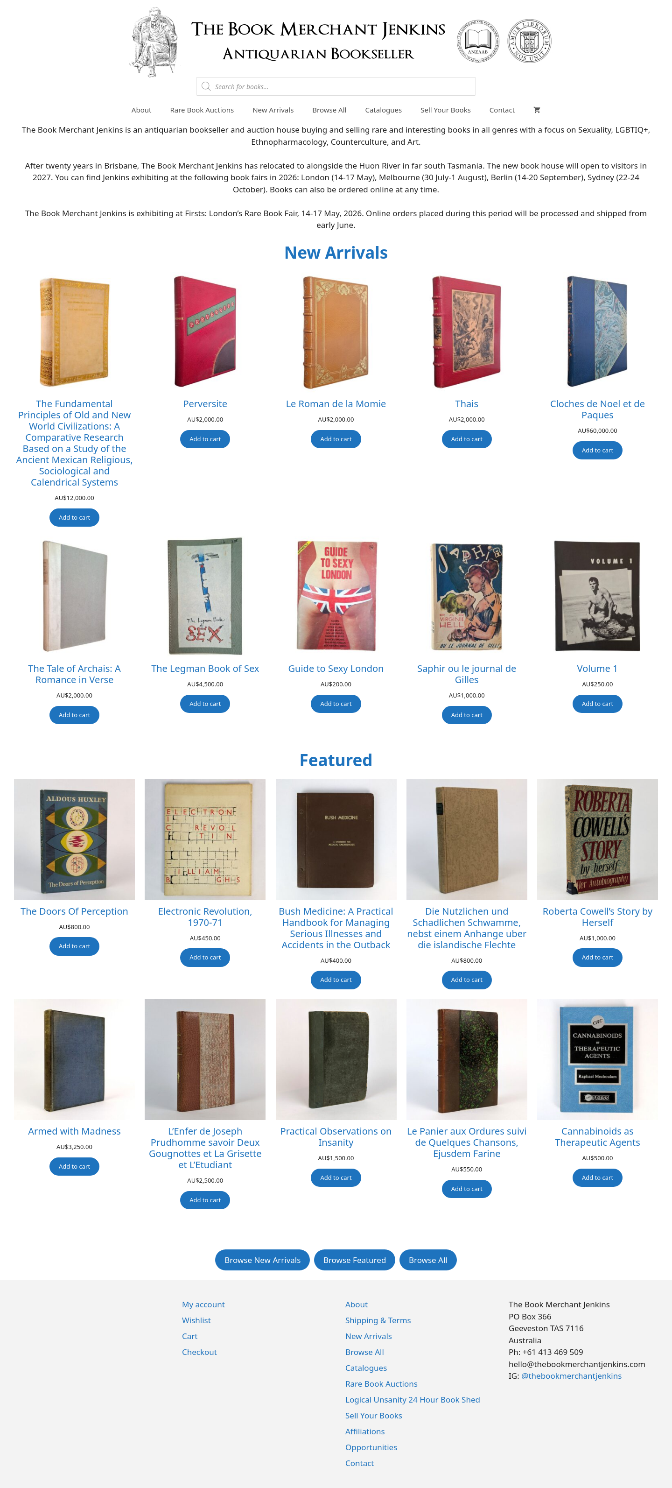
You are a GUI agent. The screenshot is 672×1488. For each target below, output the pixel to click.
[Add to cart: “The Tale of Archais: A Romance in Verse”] (74, 715)
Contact (502, 109)
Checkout (199, 1352)
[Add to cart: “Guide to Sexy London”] (336, 704)
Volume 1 (597, 668)
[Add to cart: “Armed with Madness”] (74, 1166)
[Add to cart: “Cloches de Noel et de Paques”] (598, 450)
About (142, 109)
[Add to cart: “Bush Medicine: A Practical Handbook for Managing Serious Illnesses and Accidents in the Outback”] (336, 980)
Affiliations (365, 1431)
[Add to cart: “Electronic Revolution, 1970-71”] (205, 957)
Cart (189, 1336)
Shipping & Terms (378, 1320)
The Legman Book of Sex (205, 668)
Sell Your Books (445, 109)
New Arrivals (273, 109)
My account (203, 1304)
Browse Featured (354, 1260)
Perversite (205, 403)
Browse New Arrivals (262, 1260)
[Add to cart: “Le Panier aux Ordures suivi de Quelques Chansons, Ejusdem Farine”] (467, 1189)
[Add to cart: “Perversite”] (205, 439)
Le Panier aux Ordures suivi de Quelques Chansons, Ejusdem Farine (466, 1142)
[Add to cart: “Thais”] (467, 439)
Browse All (329, 109)
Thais (466, 403)
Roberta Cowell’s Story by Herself (597, 917)
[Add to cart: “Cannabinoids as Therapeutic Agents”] (598, 1178)
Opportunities (371, 1447)
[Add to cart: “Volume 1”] (598, 704)
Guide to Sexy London (336, 668)
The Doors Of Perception (74, 911)
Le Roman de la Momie (336, 403)
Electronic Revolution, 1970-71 (205, 917)
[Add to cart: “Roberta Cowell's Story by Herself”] (598, 957)
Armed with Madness (74, 1131)
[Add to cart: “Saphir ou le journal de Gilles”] (467, 715)
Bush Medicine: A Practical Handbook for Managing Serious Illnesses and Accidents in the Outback (336, 928)
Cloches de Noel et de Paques (597, 409)
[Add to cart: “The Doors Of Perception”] (74, 946)
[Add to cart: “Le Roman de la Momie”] (336, 439)
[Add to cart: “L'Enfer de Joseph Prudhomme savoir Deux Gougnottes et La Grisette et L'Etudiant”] (205, 1200)
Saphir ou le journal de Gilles (466, 674)
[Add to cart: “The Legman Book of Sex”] (205, 704)
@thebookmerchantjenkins (571, 1375)
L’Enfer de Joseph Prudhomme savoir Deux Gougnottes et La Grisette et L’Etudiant (205, 1148)
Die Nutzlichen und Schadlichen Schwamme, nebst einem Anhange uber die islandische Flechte (466, 928)
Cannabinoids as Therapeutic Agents (597, 1137)
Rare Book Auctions (202, 109)
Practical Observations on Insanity (336, 1137)
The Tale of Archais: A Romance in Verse (74, 674)
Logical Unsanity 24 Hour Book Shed (412, 1399)
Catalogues (383, 109)
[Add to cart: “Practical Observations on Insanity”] (336, 1178)
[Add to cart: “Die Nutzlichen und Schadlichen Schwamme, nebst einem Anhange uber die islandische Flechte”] (467, 980)
